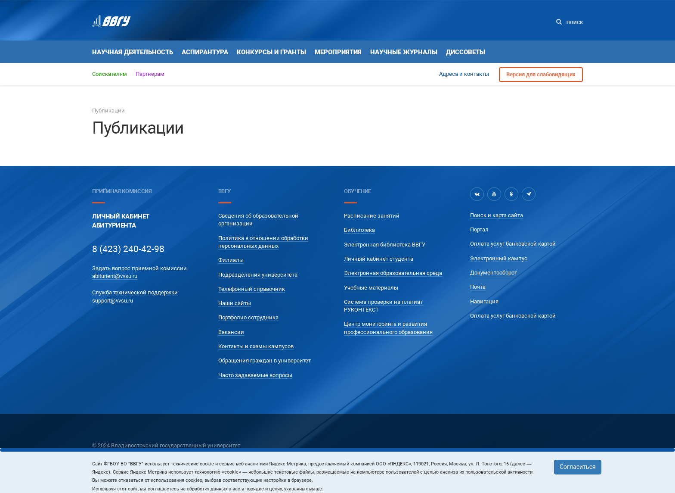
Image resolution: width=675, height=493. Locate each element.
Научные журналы (403, 52)
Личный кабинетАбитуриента (120, 220)
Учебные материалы (371, 287)
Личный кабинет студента (378, 259)
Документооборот (493, 272)
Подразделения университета (257, 274)
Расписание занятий (371, 215)
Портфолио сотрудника (248, 317)
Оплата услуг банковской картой (513, 243)
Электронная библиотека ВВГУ (384, 244)
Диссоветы (465, 52)
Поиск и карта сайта (496, 215)
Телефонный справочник (251, 289)
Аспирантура (205, 52)
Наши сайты (234, 303)
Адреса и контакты (464, 74)
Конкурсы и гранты (271, 52)
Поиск (569, 22)
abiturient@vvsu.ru (114, 276)
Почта (478, 287)
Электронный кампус (498, 258)
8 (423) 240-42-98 (128, 249)
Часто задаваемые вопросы (255, 375)
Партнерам (150, 74)
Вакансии (231, 332)
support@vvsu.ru (112, 300)
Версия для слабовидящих (541, 74)
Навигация (484, 301)
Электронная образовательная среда (393, 273)
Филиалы (231, 260)
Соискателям (109, 74)
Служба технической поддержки (135, 292)
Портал (479, 229)
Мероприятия (338, 52)
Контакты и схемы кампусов (256, 346)
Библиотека (359, 230)
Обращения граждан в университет (264, 360)
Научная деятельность (132, 52)
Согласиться (578, 466)
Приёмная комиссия (122, 191)
